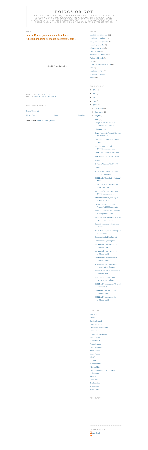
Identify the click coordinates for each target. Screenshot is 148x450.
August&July (96, 433)
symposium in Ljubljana (45, 96)
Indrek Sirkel (95, 341)
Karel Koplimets (96, 347)
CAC (92, 61)
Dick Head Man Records (99, 327)
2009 (95, 101)
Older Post (82, 115)
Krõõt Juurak (95, 350)
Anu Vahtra (94, 314)
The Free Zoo (95, 383)
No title (97, 160)
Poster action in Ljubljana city (106, 237)
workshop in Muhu (97, 45)
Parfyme (93, 376)
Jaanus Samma (95, 344)
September (99, 112)
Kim (91, 68)
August (98, 116)
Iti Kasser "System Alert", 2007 (106, 164)
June (97, 119)
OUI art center (95, 51)
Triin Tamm (94, 386)
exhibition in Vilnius (97, 74)
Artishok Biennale (97, 58)
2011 (95, 97)
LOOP (92, 357)
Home (56, 115)
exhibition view (100, 129)
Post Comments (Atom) (46, 120)
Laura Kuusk (95, 354)
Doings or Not (74, 12)
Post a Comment (32, 111)
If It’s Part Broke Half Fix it (100, 64)
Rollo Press (94, 379)
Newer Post (30, 115)
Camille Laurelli (96, 321)
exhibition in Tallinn (97, 38)
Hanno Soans (95, 337)
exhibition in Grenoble (98, 55)
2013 (95, 90)
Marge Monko (95, 364)
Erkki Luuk (94, 331)
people (92, 77)
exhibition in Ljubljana (98, 35)
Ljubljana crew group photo (105, 241)
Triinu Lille (94, 389)
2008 (95, 105)
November (99, 108)
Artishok (93, 318)
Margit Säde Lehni (97, 48)
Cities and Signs (96, 324)
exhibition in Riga (96, 71)
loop (92, 436)
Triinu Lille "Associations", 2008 (107, 152)
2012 (95, 93)
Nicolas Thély (95, 367)
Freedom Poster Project (99, 334)
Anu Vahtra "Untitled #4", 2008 (107, 156)
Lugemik (93, 360)
